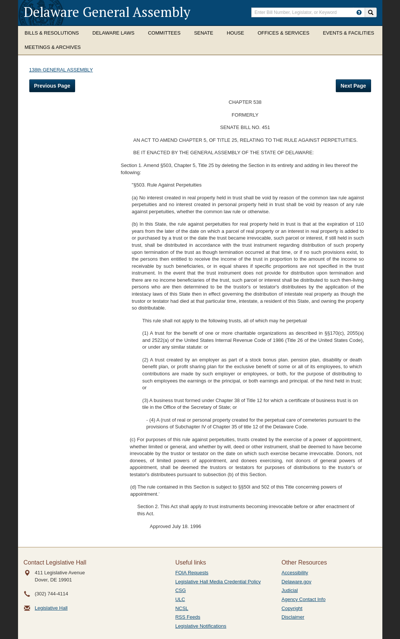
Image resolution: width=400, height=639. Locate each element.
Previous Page (52, 86)
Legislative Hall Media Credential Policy (218, 581)
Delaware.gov (297, 581)
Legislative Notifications (200, 626)
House (235, 33)
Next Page (353, 86)
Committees (164, 33)
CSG (180, 590)
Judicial (290, 590)
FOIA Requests (191, 572)
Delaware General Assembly (107, 12)
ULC (180, 599)
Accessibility (295, 572)
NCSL (182, 608)
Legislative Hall (51, 608)
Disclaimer (293, 617)
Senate (203, 33)
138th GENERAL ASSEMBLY (61, 70)
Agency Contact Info (304, 599)
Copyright (292, 608)
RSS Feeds (187, 617)
